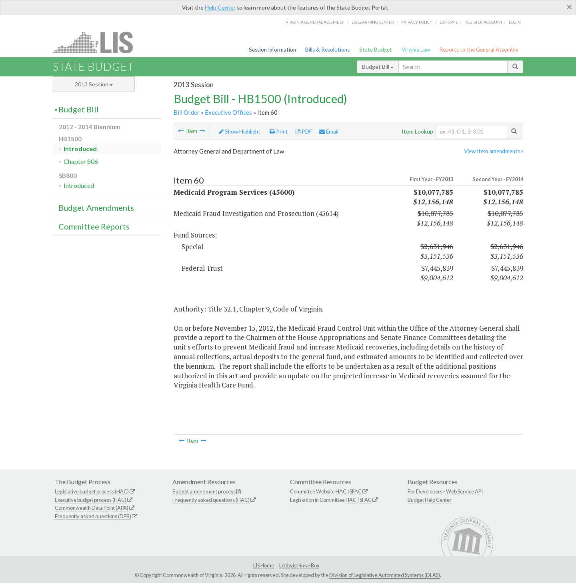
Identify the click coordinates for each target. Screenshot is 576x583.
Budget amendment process (204, 491)
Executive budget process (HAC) (90, 500)
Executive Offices (228, 112)
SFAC (356, 491)
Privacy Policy (416, 22)
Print (279, 131)
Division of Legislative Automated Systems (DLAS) (384, 575)
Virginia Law (416, 49)
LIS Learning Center (373, 22)
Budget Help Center (430, 500)
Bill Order (187, 112)
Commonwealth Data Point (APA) (91, 508)
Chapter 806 (81, 161)
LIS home (449, 22)
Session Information (272, 49)
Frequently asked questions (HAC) (211, 500)
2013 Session (94, 84)
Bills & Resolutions (327, 49)
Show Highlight (239, 131)
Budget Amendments (96, 207)
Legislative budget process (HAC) (92, 491)
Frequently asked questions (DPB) (93, 516)
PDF (304, 131)
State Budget (375, 49)
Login (515, 22)
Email (328, 131)
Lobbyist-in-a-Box (299, 565)
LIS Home (263, 565)
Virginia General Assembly (315, 22)
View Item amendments (493, 151)
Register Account (483, 22)
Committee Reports (94, 226)
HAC (341, 491)
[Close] (569, 7)
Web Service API (464, 491)
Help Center (220, 7)
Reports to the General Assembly (478, 49)
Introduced (80, 148)
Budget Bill (378, 66)
